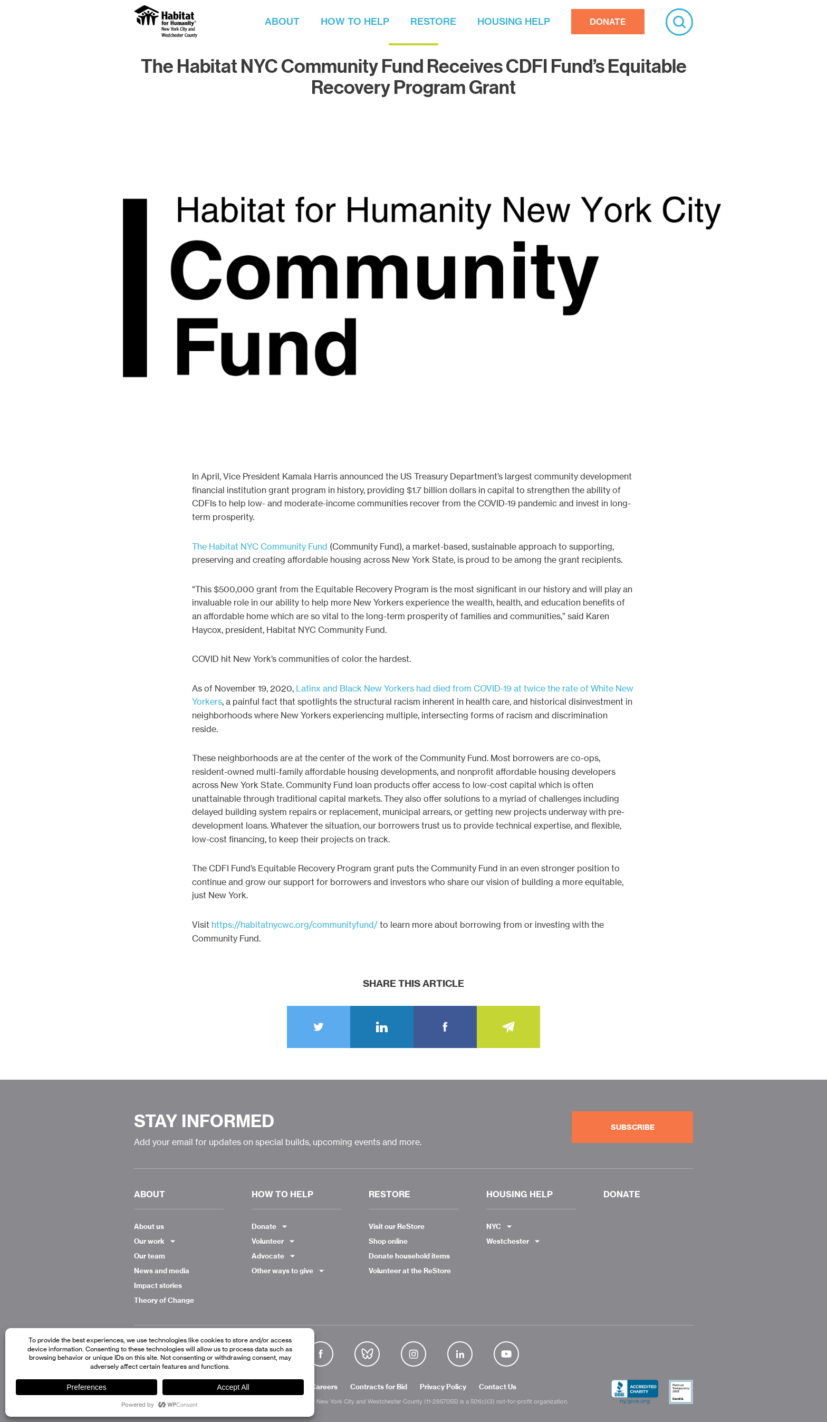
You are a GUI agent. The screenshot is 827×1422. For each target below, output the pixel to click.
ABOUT (282, 21)
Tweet (318, 1027)
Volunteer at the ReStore (410, 1270)
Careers (324, 1387)
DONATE (608, 21)
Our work (149, 1241)
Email (508, 1027)
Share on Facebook (445, 1027)
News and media (161, 1270)
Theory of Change (164, 1300)
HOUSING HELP (513, 21)
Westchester (507, 1241)
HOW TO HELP (355, 21)
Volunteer (268, 1241)
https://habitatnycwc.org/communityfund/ (294, 924)
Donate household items (409, 1256)
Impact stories (158, 1285)
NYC (493, 1226)
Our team (149, 1256)
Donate (264, 1226)
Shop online (388, 1241)
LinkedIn (382, 1027)
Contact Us (497, 1387)
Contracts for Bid (378, 1387)
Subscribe (633, 1127)
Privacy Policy (443, 1387)
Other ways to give (282, 1270)
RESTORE (433, 21)
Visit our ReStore (397, 1226)
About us (149, 1226)
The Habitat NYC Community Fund (260, 546)
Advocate (268, 1256)
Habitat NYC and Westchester (165, 21)
